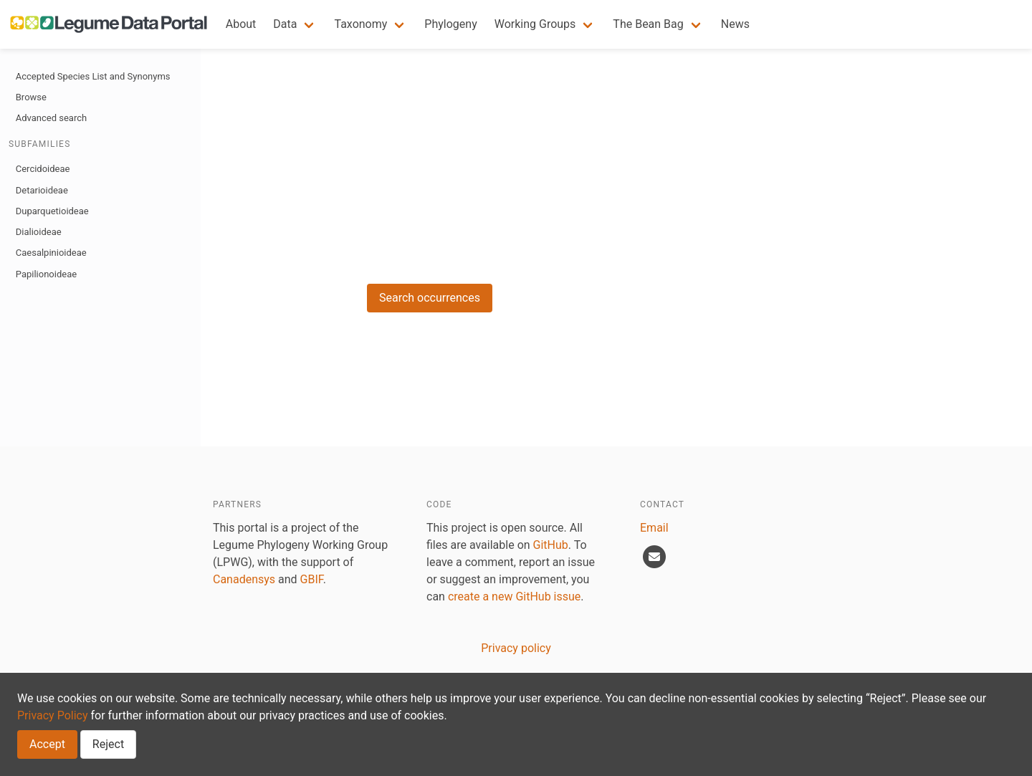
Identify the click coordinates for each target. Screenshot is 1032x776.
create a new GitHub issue (514, 596)
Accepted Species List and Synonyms (93, 76)
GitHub (550, 545)
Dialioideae (39, 231)
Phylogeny (450, 24)
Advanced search (51, 117)
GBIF (311, 579)
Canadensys (244, 579)
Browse (31, 97)
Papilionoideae (46, 274)
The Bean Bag (648, 24)
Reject (108, 744)
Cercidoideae (43, 168)
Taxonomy (360, 24)
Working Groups (535, 24)
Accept (47, 744)
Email (654, 528)
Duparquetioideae (52, 211)
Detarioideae (42, 190)
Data (285, 24)
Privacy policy (516, 648)
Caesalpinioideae (51, 252)
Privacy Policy (52, 715)
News (735, 24)
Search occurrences (429, 298)
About (241, 24)
